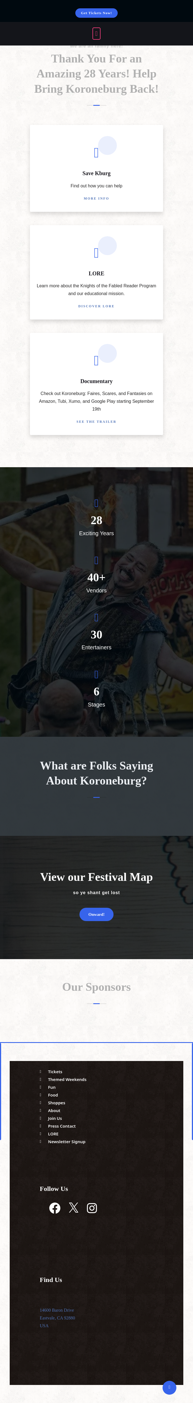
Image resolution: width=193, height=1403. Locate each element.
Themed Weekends (67, 1079)
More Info (96, 198)
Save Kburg (97, 173)
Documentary (96, 381)
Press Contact (62, 1126)
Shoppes (56, 1102)
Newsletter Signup (67, 1141)
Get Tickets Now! (96, 13)
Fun (52, 1087)
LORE (96, 273)
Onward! (96, 914)
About (54, 1110)
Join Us (55, 1118)
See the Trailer (96, 422)
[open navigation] (96, 33)
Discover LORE (96, 306)
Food (53, 1095)
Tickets (55, 1071)
